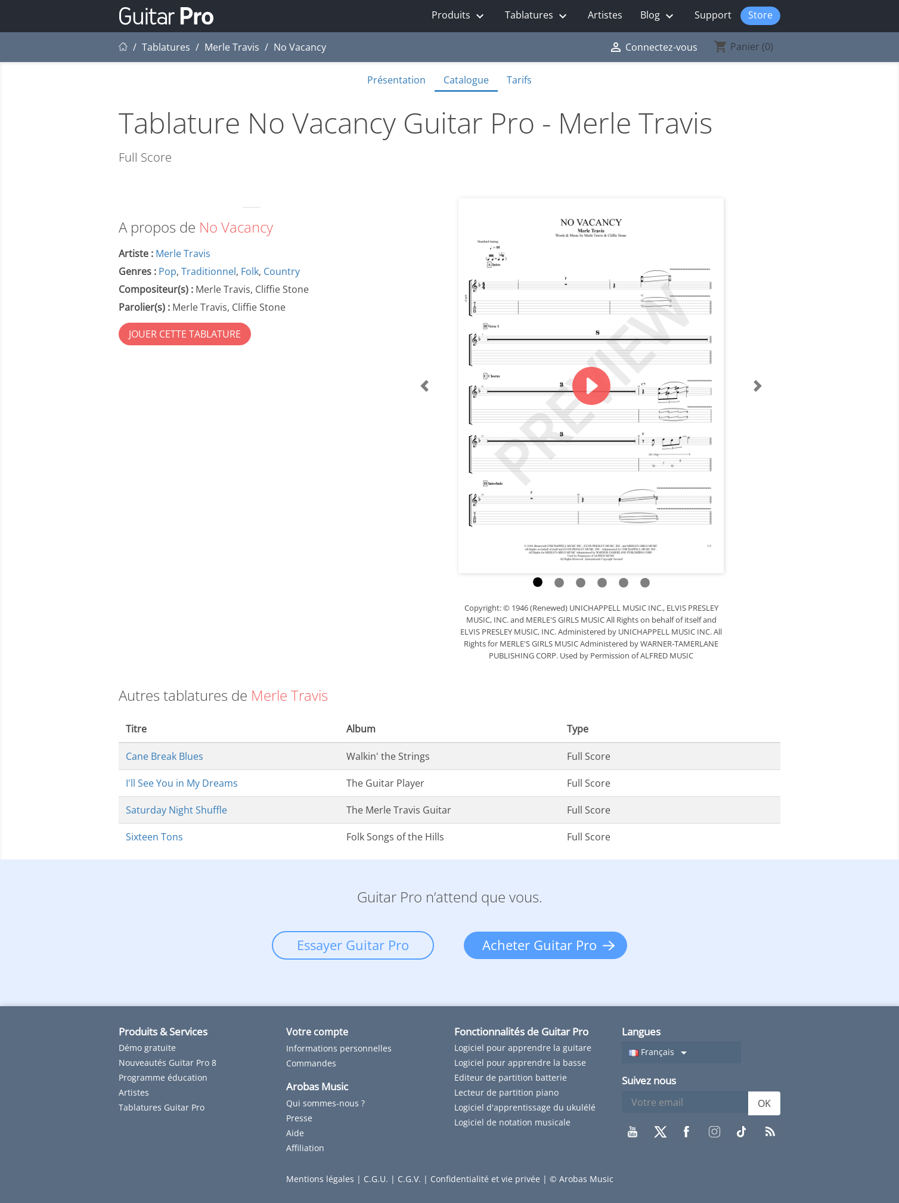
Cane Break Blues (164, 756)
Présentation (396, 79)
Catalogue (466, 79)
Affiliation (305, 1147)
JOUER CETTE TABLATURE (185, 334)
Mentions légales (321, 1179)
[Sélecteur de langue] (681, 1052)
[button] (425, 385)
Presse (299, 1118)
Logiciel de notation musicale (512, 1122)
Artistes (605, 14)
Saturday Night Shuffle (176, 810)
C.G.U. (377, 1179)
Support (713, 14)
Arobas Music (317, 1086)
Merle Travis (183, 253)
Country (282, 271)
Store (760, 14)
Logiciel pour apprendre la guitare (522, 1047)
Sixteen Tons (154, 836)
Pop (167, 271)
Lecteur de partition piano (506, 1092)
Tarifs (519, 79)
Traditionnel (208, 271)
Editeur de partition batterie (510, 1077)
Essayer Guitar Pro (353, 945)
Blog (658, 15)
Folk (250, 271)
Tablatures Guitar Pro (161, 1107)
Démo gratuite (147, 1047)
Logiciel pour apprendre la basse (520, 1062)
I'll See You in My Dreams (182, 783)
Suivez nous (649, 1080)
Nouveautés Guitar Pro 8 (167, 1062)
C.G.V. (410, 1179)
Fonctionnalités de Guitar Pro (521, 1031)
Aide (295, 1133)
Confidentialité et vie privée (486, 1179)
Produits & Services (163, 1031)
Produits (459, 15)
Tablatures (537, 15)
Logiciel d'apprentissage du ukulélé (525, 1107)
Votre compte (317, 1031)
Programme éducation (163, 1077)
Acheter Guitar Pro (539, 945)
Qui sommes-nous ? (325, 1103)
